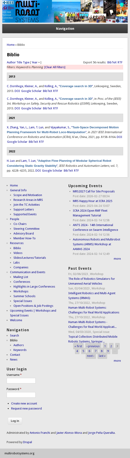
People (14, 219)
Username (14, 375)
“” (76, 86)
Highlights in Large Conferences (34, 286)
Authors (18, 345)
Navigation (65, 29)
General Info (18, 190)
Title (19, 62)
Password (14, 389)
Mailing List (20, 277)
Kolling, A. (51, 86)
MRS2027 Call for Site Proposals (94, 191)
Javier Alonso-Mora (69, 432)
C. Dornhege (15, 86)
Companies (20, 267)
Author (11, 62)
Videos (17, 253)
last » (102, 356)
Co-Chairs (20, 224)
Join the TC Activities (26, 204)
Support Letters (23, 209)
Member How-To (24, 238)
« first (78, 346)
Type (26, 62)
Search (14, 335)
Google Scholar (31, 91)
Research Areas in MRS (28, 200)
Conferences (21, 281)
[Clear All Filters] (54, 67)
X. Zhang (12, 127)
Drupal (27, 442)
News (13, 359)
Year (34, 62)
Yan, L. (24, 127)
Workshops (20, 291)
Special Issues (22, 301)
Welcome (16, 320)
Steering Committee (26, 228)
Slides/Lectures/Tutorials (29, 257)
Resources (17, 243)
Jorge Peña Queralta (101, 432)
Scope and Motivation (27, 195)
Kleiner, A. (31, 86)
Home (11, 44)
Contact (15, 354)
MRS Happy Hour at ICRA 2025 (92, 201)
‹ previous (93, 346)
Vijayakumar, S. (60, 127)
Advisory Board (23, 233)
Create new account (24, 403)
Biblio (17, 248)
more (117, 258)
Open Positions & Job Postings (33, 305)
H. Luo (11, 160)
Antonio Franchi (40, 432)
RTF (120, 62)
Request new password (26, 408)
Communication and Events (27, 272)
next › (90, 356)
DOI (17, 91)
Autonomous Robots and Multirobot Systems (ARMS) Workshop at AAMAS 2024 (96, 244)
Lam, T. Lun (36, 127)
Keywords (20, 350)
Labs (16, 262)
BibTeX (112, 62)
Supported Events (25, 214)
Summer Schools (24, 296)
